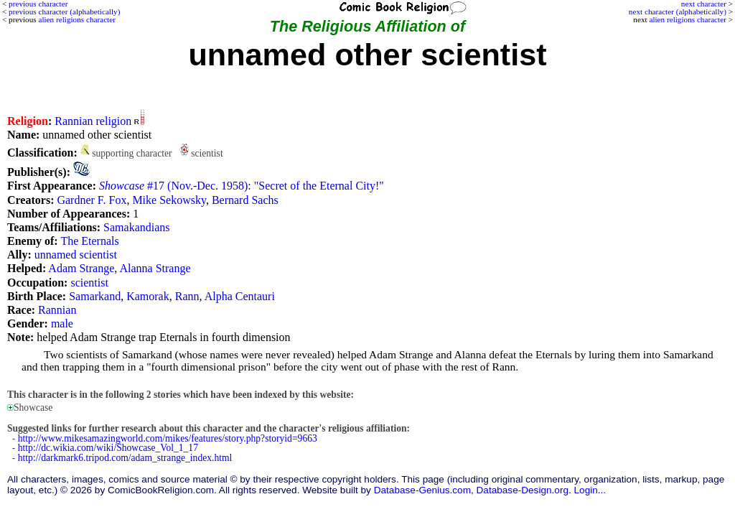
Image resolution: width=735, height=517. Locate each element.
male (62, 323)
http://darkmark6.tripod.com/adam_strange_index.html (125, 457)
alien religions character (687, 19)
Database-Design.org (522, 490)
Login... (590, 490)
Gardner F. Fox (91, 200)
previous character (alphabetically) (64, 11)
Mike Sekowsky (169, 200)
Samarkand (95, 296)
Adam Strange (81, 268)
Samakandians (136, 227)
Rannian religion (93, 121)
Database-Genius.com (422, 490)
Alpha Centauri (240, 296)
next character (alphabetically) (677, 11)
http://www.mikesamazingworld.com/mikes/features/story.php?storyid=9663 (167, 438)
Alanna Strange (154, 268)
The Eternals (89, 241)
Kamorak (147, 296)
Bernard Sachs (245, 200)
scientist (89, 282)
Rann (187, 296)
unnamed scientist (75, 254)
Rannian (57, 310)
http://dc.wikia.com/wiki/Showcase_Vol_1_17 (108, 447)
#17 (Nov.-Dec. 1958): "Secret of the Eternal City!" (241, 186)
